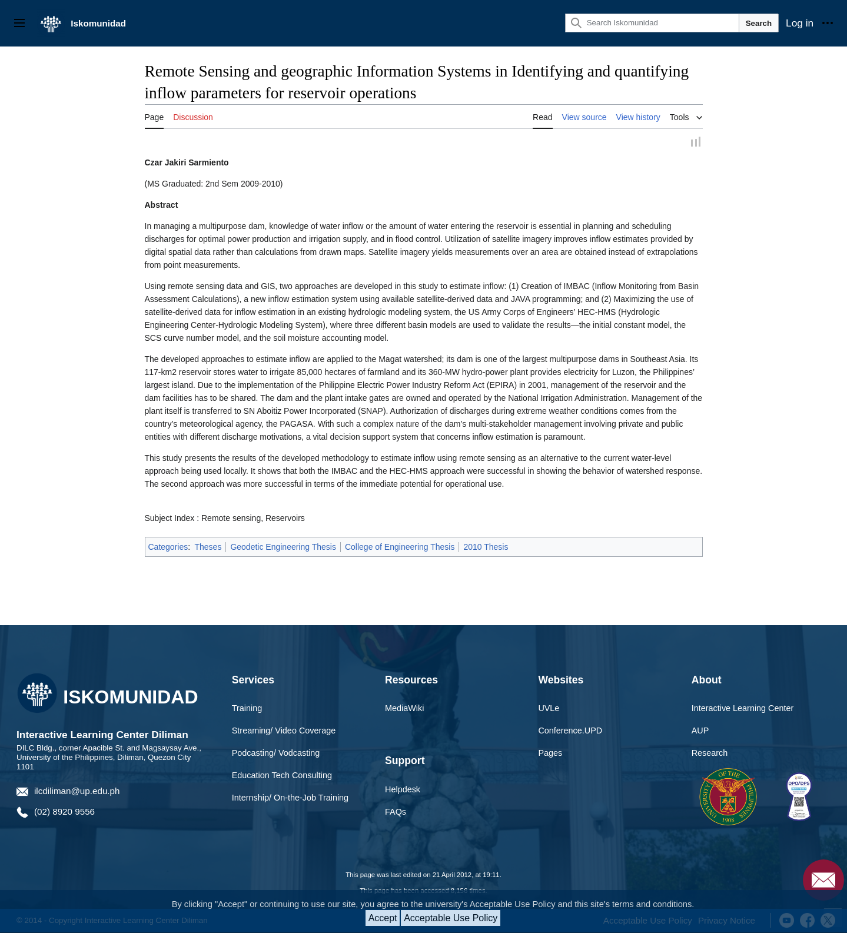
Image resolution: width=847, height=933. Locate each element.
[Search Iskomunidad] (652, 23)
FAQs (395, 813)
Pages (550, 754)
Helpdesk (402, 790)
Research (710, 754)
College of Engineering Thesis (400, 548)
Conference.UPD (570, 731)
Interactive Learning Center (743, 709)
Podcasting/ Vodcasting (276, 754)
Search (759, 23)
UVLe (548, 709)
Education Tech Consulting (282, 776)
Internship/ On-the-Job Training (290, 798)
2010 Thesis (485, 548)
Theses (207, 548)
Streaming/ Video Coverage (284, 731)
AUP (700, 731)
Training (247, 709)
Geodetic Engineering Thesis (283, 548)
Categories (168, 548)
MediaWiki (404, 709)
